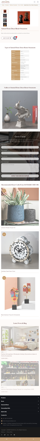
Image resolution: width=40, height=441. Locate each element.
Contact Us (4, 415)
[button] (5, 10)
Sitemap (3, 432)
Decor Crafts (20, 5)
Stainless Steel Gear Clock (8, 272)
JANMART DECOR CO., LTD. (12, 429)
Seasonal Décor (5, 404)
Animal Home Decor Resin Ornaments (31, 5)
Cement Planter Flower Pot (8, 228)
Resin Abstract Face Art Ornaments (10, 315)
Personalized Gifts (5, 408)
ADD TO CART (7, 38)
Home (3, 5)
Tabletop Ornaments (13, 5)
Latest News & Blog (20, 323)
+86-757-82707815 (8, 418)
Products (7, 5)
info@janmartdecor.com (11, 420)
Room (2, 401)
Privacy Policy (9, 432)
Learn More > (4, 359)
